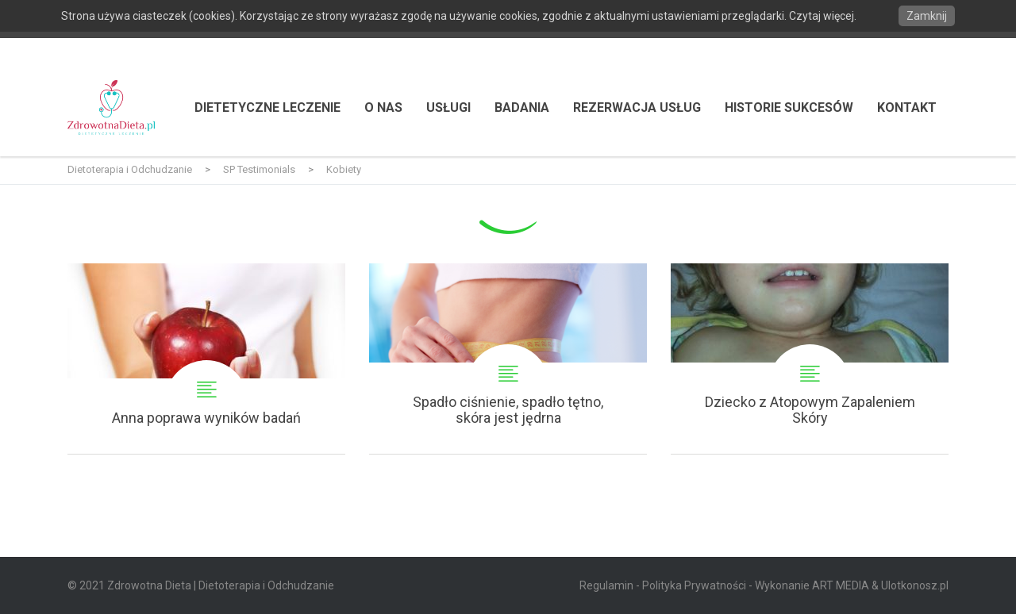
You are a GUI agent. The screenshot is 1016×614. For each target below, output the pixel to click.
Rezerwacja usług (637, 107)
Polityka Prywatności (694, 585)
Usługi (448, 107)
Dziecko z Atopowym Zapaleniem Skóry (810, 358)
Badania (522, 107)
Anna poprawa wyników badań (206, 358)
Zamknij (926, 16)
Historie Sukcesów (789, 107)
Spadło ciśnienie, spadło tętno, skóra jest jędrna (508, 358)
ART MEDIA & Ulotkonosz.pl (880, 585)
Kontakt (907, 107)
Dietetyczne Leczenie (267, 107)
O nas (383, 107)
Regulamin (606, 585)
